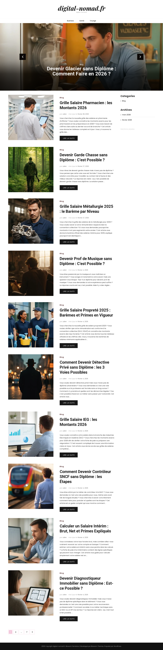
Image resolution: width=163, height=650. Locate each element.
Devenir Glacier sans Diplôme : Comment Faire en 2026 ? (81, 71)
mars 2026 (126, 115)
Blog (81, 64)
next (140, 57)
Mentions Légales (127, 129)
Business (70, 21)
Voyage (93, 21)
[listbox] (81, 57)
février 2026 (127, 120)
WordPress (117, 646)
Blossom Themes (97, 646)
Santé (81, 21)
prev (23, 57)
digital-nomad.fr (81, 8)
